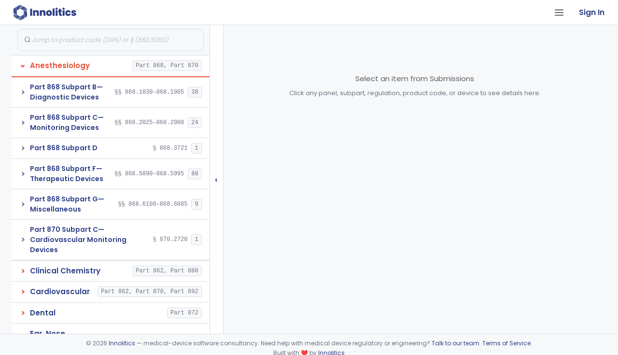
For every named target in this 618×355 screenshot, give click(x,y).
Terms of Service (506, 343)
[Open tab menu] (559, 12)
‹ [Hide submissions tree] (216, 179)
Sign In (591, 12)
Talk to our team (455, 343)
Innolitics (122, 343)
